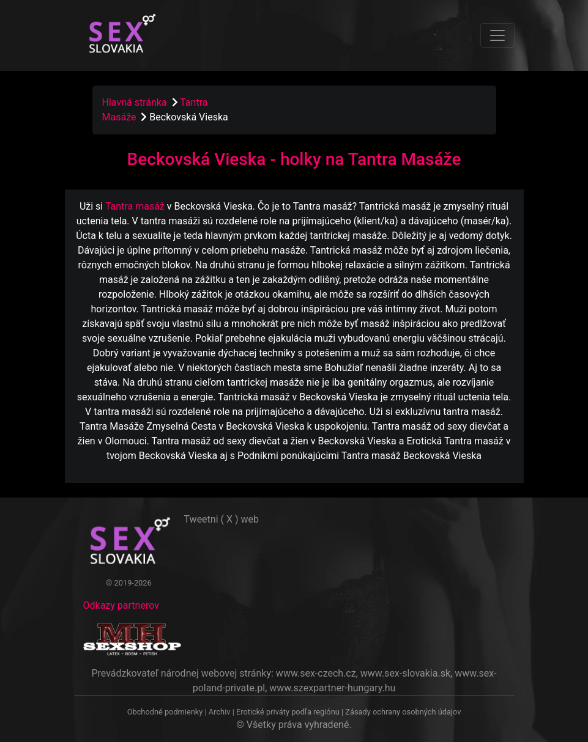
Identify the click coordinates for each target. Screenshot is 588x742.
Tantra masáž (135, 206)
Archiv (220, 711)
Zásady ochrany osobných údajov (403, 711)
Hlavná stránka (134, 102)
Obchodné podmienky (166, 711)
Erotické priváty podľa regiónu (288, 711)
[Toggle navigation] (497, 35)
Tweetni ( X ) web (221, 519)
